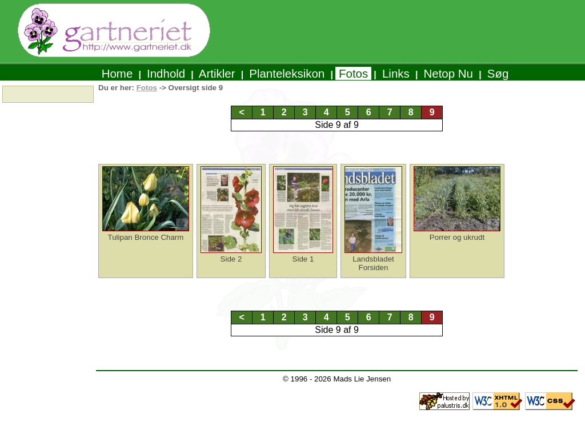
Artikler (217, 73)
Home (117, 73)
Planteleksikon (287, 73)
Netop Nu (448, 73)
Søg (498, 73)
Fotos (353, 73)
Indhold (166, 73)
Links (395, 73)
